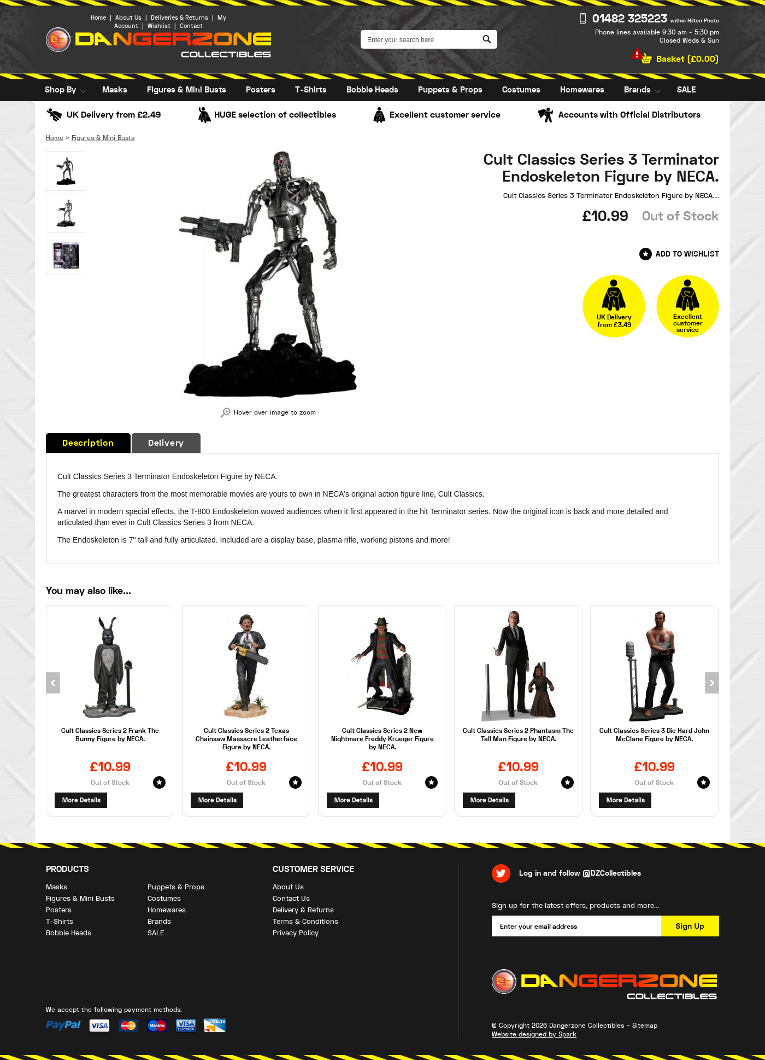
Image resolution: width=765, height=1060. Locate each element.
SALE (686, 90)
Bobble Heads (372, 90)
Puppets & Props (450, 90)
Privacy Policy (296, 932)
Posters (260, 90)
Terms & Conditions (305, 921)
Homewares (582, 90)
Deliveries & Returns (179, 18)
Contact (191, 26)
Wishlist (159, 26)
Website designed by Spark (534, 1034)
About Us (128, 18)
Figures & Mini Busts (186, 90)
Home (98, 18)
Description (88, 443)
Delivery (166, 443)
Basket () (687, 59)
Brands (637, 90)
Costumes (521, 90)
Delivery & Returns (303, 910)
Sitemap (644, 1025)
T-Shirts (311, 90)
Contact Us (291, 898)
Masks (114, 90)
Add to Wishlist (687, 254)
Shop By (60, 90)
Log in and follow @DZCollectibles (580, 873)
